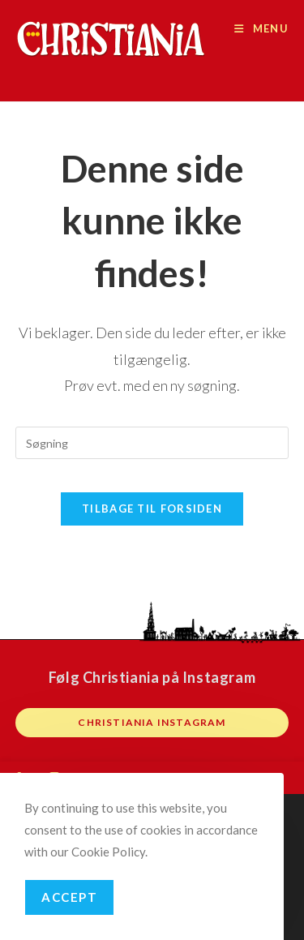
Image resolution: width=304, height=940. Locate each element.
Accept (69, 897)
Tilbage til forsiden (152, 508)
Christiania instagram (151, 722)
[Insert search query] (152, 443)
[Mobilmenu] (261, 28)
